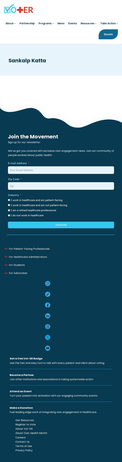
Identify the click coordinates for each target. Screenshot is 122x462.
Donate (108, 34)
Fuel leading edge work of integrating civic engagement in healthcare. (53, 412)
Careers (20, 437)
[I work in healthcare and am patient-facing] (9, 200)
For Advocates (18, 273)
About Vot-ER (24, 429)
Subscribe (61, 225)
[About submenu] (15, 23)
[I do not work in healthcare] (9, 215)
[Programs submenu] (53, 23)
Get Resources (24, 420)
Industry (13, 195)
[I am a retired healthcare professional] (9, 210)
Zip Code (13, 179)
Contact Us (22, 442)
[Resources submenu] (96, 23)
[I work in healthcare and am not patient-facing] (9, 205)
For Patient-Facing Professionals (29, 249)
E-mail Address (17, 163)
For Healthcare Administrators (28, 257)
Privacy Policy (24, 450)
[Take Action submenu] (117, 23)
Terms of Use (23, 446)
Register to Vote (25, 424)
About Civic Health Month (31, 433)
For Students (17, 265)
